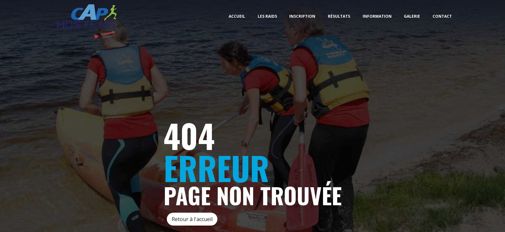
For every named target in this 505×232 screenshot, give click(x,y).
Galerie (412, 16)
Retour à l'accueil (192, 219)
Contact (442, 16)
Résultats (339, 16)
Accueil (237, 16)
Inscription (302, 16)
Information (377, 16)
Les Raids (267, 16)
